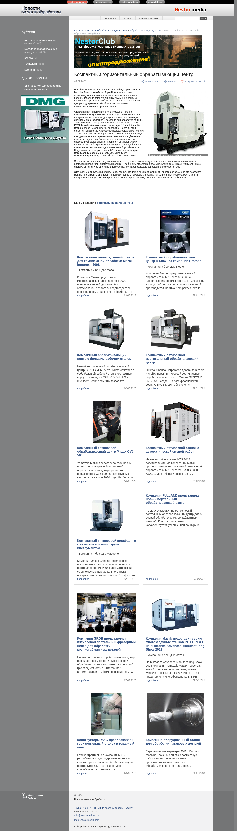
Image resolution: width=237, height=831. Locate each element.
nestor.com (77, 2)
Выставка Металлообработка (42, 87)
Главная (79, 30)
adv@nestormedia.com (86, 815)
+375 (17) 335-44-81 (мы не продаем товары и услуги (103, 808)
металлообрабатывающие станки (40, 42)
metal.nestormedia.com (86, 820)
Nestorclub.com (118, 826)
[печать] (170, 82)
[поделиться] (150, 82)
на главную (110, 18)
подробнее (83, 295)
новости (127, 18)
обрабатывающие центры (145, 30)
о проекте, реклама (149, 18)
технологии (34, 63)
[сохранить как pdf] (193, 82)
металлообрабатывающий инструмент (40, 50)
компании (33, 69)
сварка (31, 57)
